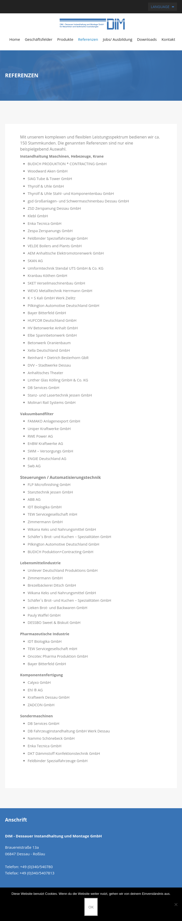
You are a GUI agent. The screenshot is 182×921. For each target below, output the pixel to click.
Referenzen (88, 39)
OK (91, 906)
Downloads (147, 39)
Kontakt (168, 39)
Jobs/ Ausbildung (117, 39)
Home (14, 39)
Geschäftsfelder (39, 39)
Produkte (65, 39)
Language (160, 6)
